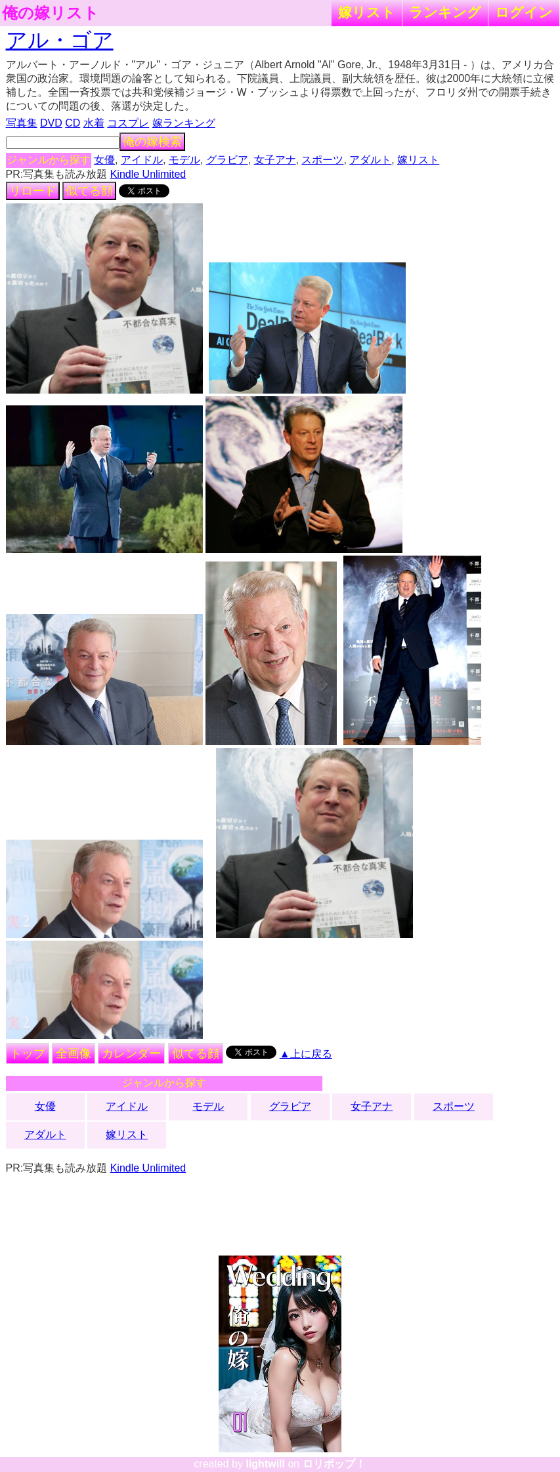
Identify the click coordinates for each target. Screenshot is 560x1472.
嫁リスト (366, 12)
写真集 (21, 123)
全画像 (73, 1053)
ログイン (524, 12)
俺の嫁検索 (152, 141)
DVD (51, 123)
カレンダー (131, 1053)
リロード (32, 190)
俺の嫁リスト (50, 13)
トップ (27, 1053)
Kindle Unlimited (148, 174)
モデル (184, 159)
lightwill (265, 1463)
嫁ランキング (183, 123)
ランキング (445, 12)
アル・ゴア (60, 40)
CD (72, 123)
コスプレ (128, 123)
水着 (93, 123)
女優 (104, 159)
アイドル (142, 159)
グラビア (227, 159)
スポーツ (322, 159)
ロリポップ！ (334, 1463)
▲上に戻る (306, 1053)
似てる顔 (89, 190)
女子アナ (275, 159)
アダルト (370, 159)
